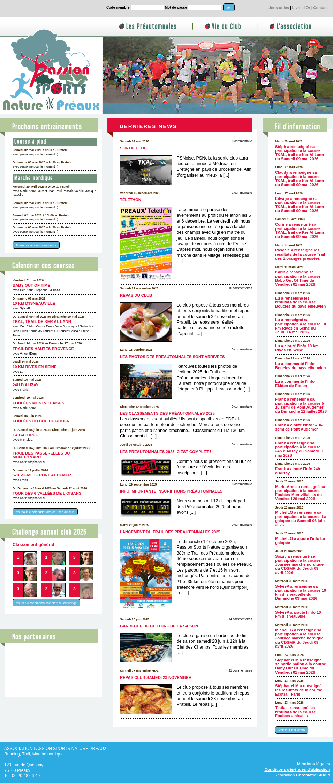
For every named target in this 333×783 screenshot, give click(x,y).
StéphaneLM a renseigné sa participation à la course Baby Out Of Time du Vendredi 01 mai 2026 (300, 666)
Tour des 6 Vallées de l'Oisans (47, 493)
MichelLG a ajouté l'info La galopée (300, 540)
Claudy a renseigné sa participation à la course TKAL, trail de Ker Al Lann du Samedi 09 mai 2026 (299, 178)
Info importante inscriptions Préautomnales (171, 491)
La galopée (25, 435)
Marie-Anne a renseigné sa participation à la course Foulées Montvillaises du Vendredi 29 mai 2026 (300, 492)
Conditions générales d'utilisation (297, 769)
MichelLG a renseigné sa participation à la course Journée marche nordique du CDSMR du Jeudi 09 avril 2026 (299, 638)
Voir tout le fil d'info (292, 730)
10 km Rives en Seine (35, 367)
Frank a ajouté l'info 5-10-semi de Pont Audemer (299, 427)
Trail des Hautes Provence (43, 349)
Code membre (118, 7)
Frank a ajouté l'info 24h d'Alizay (297, 471)
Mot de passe (176, 7)
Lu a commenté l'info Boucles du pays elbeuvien (300, 366)
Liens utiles (278, 8)
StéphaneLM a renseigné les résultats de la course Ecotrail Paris (298, 690)
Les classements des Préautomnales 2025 (167, 413)
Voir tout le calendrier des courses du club (45, 511)
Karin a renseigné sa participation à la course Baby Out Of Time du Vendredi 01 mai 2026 (297, 278)
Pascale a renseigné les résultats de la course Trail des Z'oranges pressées (300, 254)
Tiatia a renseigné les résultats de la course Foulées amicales (295, 712)
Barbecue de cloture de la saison (159, 626)
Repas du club (136, 295)
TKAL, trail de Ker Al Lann (42, 321)
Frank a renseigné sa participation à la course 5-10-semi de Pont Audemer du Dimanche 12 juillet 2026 (301, 405)
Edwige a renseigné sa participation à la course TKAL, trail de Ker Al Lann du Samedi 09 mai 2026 (299, 204)
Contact (320, 8)
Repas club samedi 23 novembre (155, 677)
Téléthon (130, 199)
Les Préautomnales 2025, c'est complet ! (165, 452)
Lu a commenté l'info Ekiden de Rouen (295, 383)
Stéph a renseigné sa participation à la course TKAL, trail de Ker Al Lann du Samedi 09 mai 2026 (299, 153)
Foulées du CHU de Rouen (41, 421)
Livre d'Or (301, 8)
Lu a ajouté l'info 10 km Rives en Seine (297, 348)
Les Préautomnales (151, 26)
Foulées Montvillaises (39, 403)
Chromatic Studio (313, 775)
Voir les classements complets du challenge (46, 602)
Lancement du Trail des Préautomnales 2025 (170, 532)
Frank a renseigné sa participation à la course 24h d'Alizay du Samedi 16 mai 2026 (299, 449)
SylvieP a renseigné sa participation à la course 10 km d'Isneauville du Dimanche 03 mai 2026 (300, 592)
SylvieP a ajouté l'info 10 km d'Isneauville (298, 614)
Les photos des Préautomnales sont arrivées (172, 357)
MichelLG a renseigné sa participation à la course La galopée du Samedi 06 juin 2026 (300, 518)
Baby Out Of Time (31, 285)
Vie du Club (226, 26)
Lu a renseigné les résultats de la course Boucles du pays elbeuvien (300, 302)
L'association (294, 26)
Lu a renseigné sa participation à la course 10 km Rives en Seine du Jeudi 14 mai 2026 (300, 326)
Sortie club (133, 148)
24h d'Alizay (26, 385)
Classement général (33, 544)
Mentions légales (313, 763)
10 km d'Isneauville (34, 303)
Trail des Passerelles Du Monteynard (41, 455)
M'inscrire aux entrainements (36, 245)
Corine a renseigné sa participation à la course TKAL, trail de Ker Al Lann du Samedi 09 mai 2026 (299, 230)
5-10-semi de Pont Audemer (42, 475)
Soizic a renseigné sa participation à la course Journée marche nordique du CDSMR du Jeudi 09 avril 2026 (299, 564)
